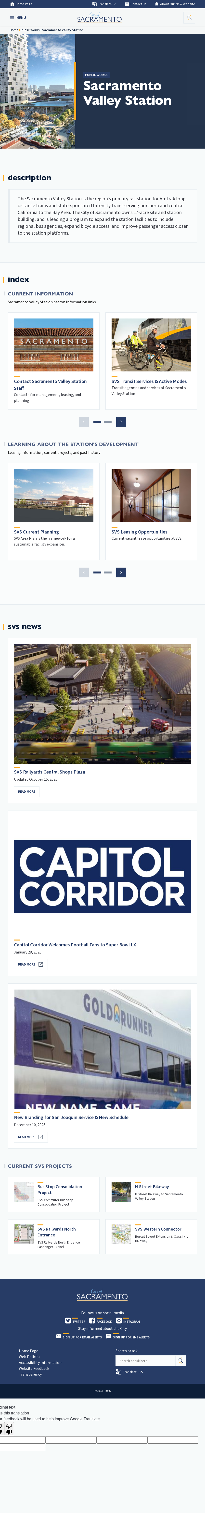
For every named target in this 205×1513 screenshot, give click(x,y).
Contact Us (135, 4)
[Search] (180, 1360)
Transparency (30, 1374)
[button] (18, 18)
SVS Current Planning (36, 532)
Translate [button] (104, 4)
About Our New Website (174, 4)
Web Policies (29, 1357)
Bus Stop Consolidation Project (60, 1190)
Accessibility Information (40, 1362)
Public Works (30, 30)
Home (14, 30)
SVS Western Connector (158, 1229)
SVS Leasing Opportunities (139, 532)
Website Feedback (34, 1368)
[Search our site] (145, 1360)
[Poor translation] (9, 1428)
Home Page (21, 4)
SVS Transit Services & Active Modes (149, 381)
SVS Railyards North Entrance (57, 1232)
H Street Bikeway (152, 1187)
